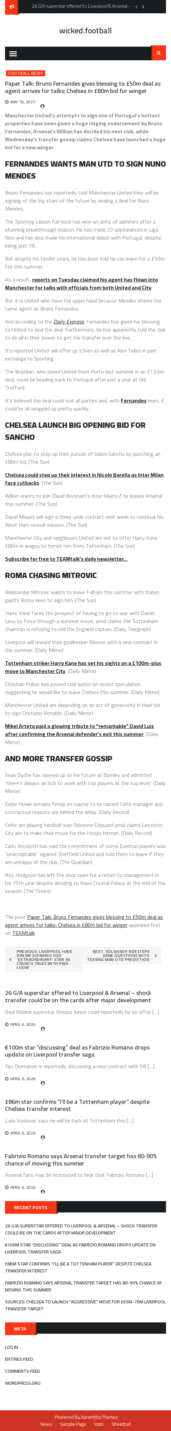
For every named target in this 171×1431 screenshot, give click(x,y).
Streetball (121, 1424)
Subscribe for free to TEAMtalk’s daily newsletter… (66, 559)
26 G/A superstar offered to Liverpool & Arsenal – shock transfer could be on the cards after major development (78, 996)
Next (143, 6)
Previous (137, 6)
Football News (25, 73)
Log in (11, 1347)
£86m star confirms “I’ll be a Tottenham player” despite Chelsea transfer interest (77, 1105)
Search (159, 53)
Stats (99, 1424)
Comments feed (22, 1371)
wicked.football (85, 30)
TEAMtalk (23, 933)
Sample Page (73, 1424)
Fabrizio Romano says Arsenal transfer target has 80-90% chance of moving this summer (81, 1159)
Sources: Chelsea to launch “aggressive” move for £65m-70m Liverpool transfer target (85, 1305)
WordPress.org (22, 1383)
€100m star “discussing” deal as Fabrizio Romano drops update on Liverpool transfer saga (77, 1051)
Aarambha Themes (99, 1417)
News (46, 1424)
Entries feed (19, 1359)
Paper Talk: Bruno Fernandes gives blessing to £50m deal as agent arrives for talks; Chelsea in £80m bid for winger (84, 921)
